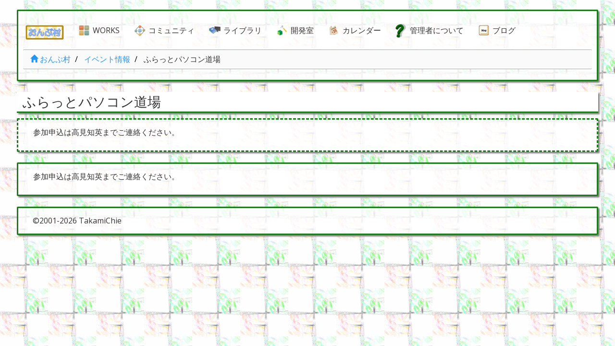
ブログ (504, 30)
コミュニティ (171, 30)
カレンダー (362, 30)
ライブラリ (242, 30)
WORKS (106, 30)
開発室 (302, 30)
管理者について (437, 30)
